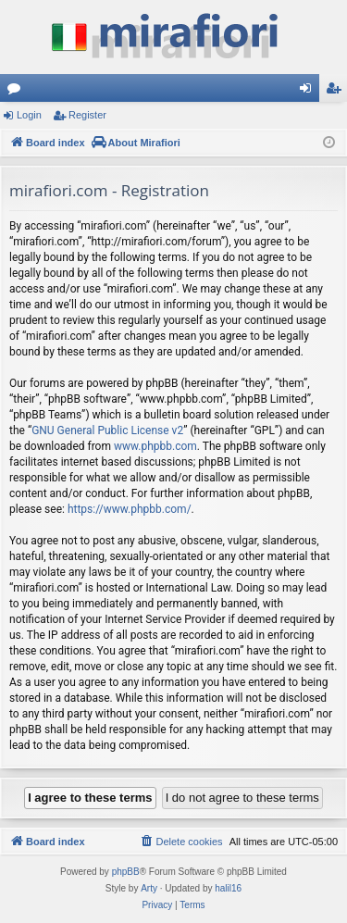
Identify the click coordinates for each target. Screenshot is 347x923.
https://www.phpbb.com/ (130, 509)
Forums (17, 91)
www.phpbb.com (155, 446)
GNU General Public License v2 (107, 430)
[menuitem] (180, 841)
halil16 (228, 888)
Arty (149, 888)
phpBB (126, 872)
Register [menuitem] (337, 91)
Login (29, 114)
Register (87, 114)
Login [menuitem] (309, 91)
